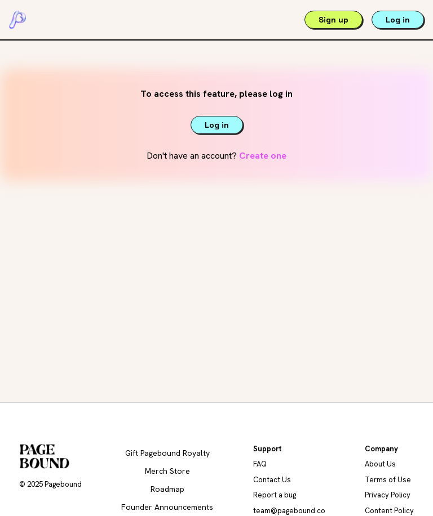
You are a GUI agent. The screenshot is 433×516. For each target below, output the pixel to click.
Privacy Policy (387, 495)
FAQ (260, 464)
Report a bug (274, 495)
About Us (380, 464)
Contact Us (272, 479)
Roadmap (167, 489)
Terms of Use (388, 479)
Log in (398, 20)
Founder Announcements (167, 507)
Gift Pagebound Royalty (167, 453)
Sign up (333, 20)
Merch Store (167, 471)
